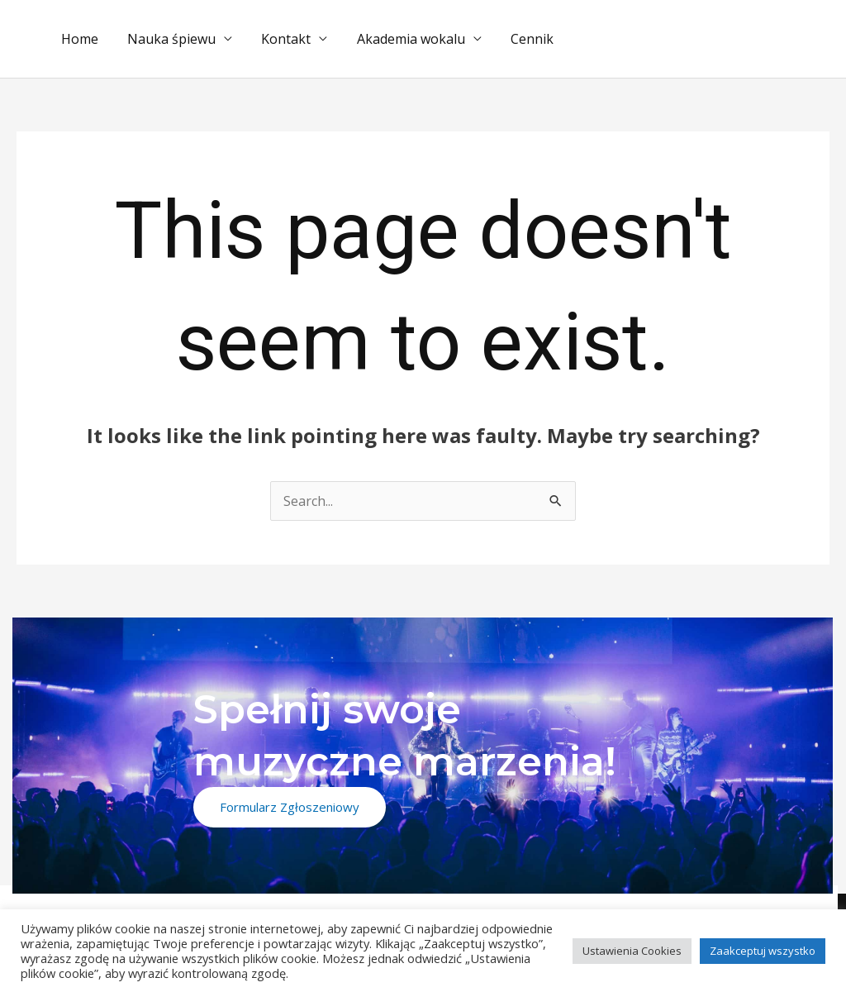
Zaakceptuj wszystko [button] (762, 950)
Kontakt (279, 39)
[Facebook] (734, 906)
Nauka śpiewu (167, 39)
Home (78, 39)
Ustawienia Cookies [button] (632, 950)
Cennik (519, 39)
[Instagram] (782, 906)
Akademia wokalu (401, 39)
